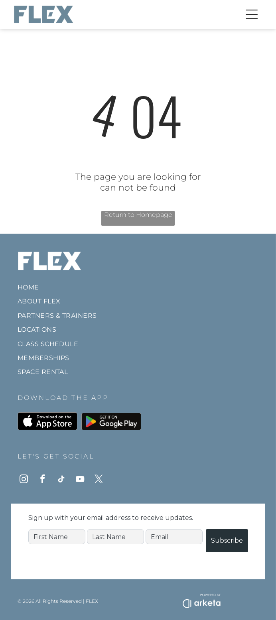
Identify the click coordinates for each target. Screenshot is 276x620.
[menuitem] (138, 287)
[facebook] (42, 480)
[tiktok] (61, 480)
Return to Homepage (138, 214)
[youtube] (80, 480)
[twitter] (99, 480)
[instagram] (24, 480)
